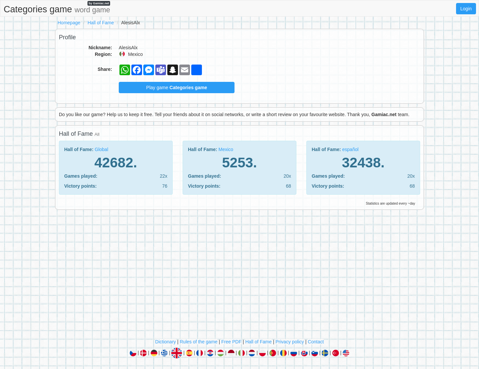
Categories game (57, 7)
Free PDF (231, 341)
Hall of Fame (100, 22)
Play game (176, 87)
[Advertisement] (239, 275)
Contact (316, 341)
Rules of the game (199, 341)
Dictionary (165, 341)
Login (466, 8)
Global (101, 149)
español (350, 149)
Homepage (69, 22)
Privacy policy (289, 341)
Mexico (226, 149)
